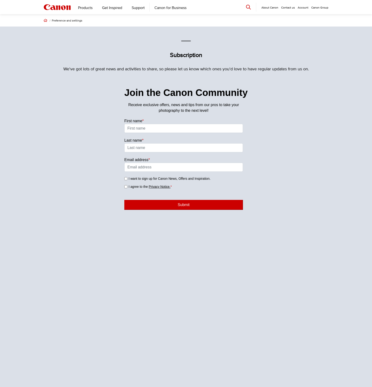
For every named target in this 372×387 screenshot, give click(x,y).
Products (85, 7)
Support (138, 7)
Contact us (288, 7)
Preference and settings (67, 21)
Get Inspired (112, 7)
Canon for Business (170, 7)
